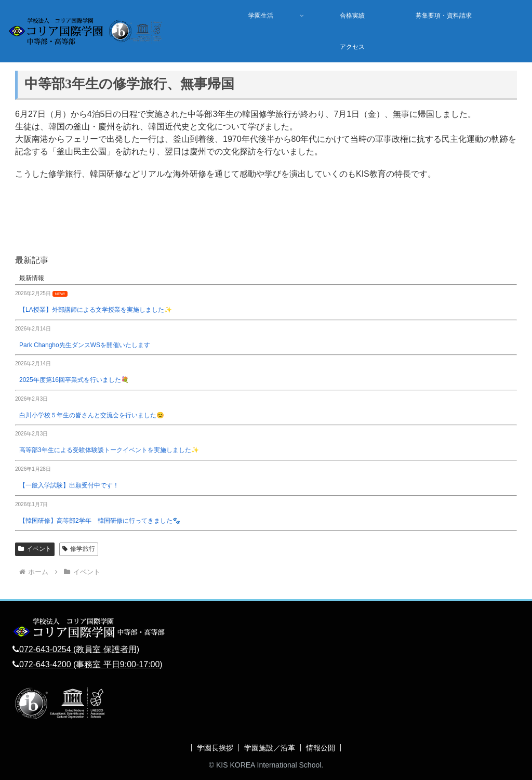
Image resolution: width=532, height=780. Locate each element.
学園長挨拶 (215, 747)
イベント (34, 548)
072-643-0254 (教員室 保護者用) (79, 649)
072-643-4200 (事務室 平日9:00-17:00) (91, 664)
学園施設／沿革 (269, 747)
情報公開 (320, 747)
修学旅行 (78, 548)
